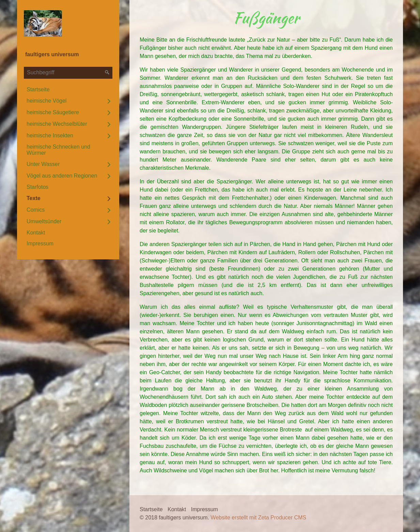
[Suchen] (107, 72)
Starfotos (37, 187)
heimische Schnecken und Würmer (58, 150)
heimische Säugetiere (53, 112)
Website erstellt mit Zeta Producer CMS (258, 517)
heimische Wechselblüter (57, 124)
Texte (34, 198)
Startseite (38, 89)
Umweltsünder (44, 221)
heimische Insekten (50, 135)
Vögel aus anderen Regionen (62, 176)
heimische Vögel (46, 101)
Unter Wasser (43, 164)
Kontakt (36, 232)
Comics (36, 210)
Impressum (40, 243)
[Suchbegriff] (68, 72)
